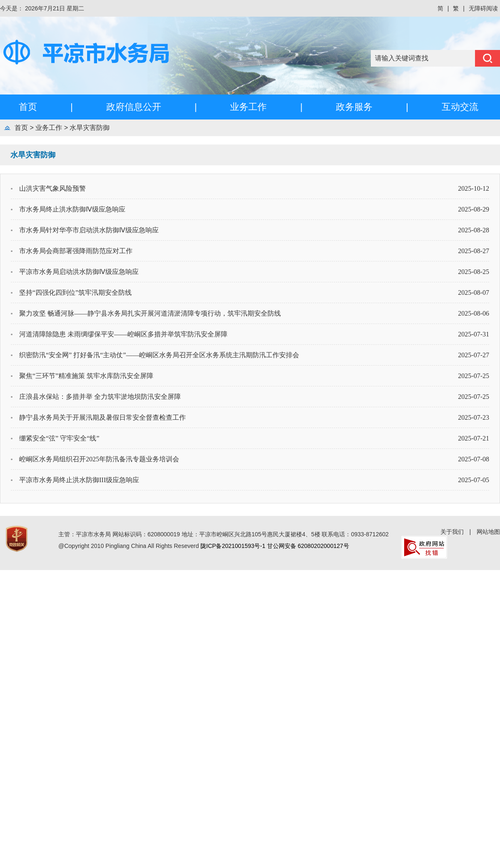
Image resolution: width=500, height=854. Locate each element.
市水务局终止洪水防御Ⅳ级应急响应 (72, 209)
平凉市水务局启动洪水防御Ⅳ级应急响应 (79, 271)
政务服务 (354, 107)
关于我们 (452, 531)
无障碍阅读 (483, 8)
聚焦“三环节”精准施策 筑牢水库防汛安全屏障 (86, 375)
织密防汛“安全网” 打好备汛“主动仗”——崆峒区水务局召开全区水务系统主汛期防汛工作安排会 (159, 355)
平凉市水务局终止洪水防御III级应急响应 (79, 479)
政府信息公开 (133, 107)
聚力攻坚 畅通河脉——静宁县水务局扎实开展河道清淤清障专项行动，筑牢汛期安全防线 (150, 313)
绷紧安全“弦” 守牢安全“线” (59, 438)
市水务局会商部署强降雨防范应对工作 (75, 250)
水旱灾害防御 (90, 127)
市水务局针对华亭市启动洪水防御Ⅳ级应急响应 (89, 230)
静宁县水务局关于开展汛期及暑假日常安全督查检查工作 (102, 417)
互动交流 (460, 107)
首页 (28, 107)
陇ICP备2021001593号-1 (232, 546)
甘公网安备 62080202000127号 (308, 546)
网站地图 (488, 531)
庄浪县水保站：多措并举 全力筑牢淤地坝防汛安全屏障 (100, 396)
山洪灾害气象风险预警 (52, 188)
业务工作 (248, 107)
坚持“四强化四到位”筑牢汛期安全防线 (75, 292)
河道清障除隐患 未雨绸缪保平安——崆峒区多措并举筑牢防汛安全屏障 (123, 334)
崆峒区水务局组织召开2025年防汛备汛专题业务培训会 (99, 459)
